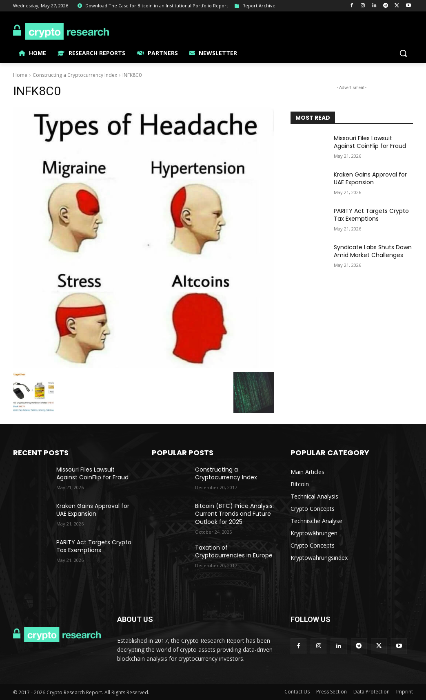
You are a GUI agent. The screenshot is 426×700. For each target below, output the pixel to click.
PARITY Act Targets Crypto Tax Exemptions (371, 215)
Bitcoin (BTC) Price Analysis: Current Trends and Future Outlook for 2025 (234, 514)
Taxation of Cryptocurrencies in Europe (234, 551)
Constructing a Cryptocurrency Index (75, 75)
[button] (403, 53)
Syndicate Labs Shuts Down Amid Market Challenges (373, 251)
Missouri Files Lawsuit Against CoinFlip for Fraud (370, 142)
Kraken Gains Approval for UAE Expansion (370, 178)
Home (20, 75)
